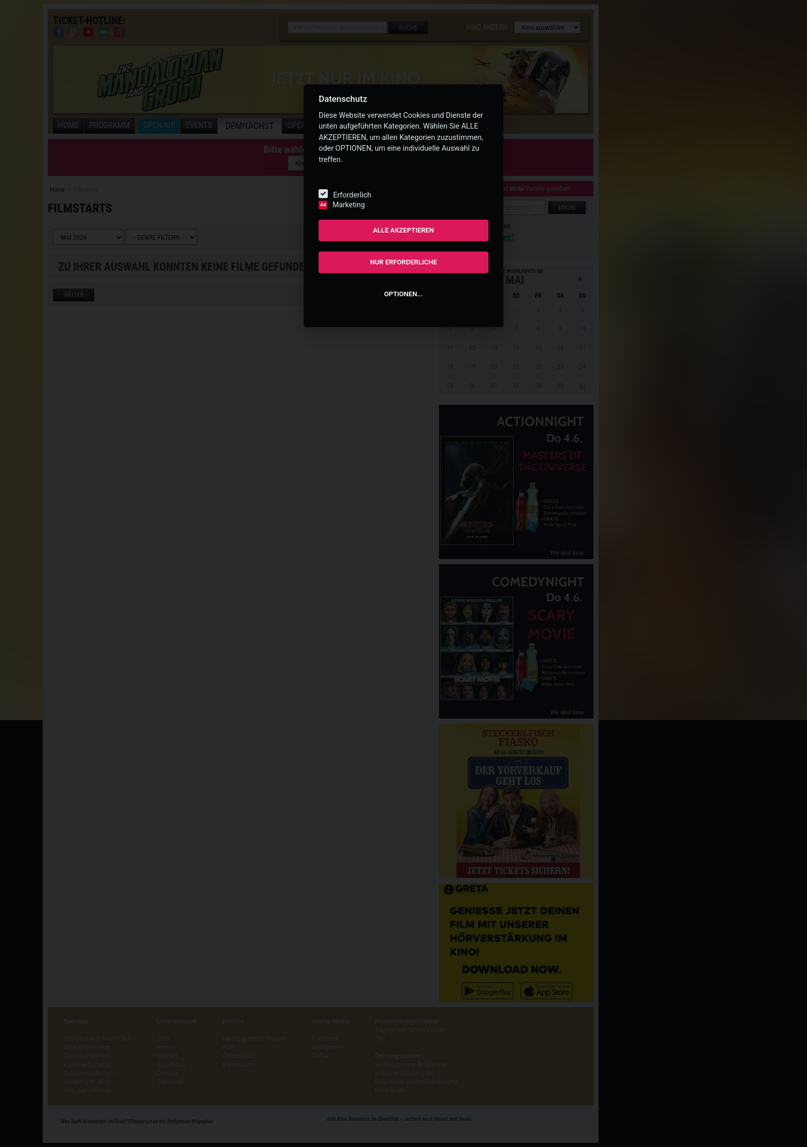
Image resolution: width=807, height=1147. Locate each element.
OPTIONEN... (403, 294)
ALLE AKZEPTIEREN (403, 230)
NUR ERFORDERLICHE (403, 262)
